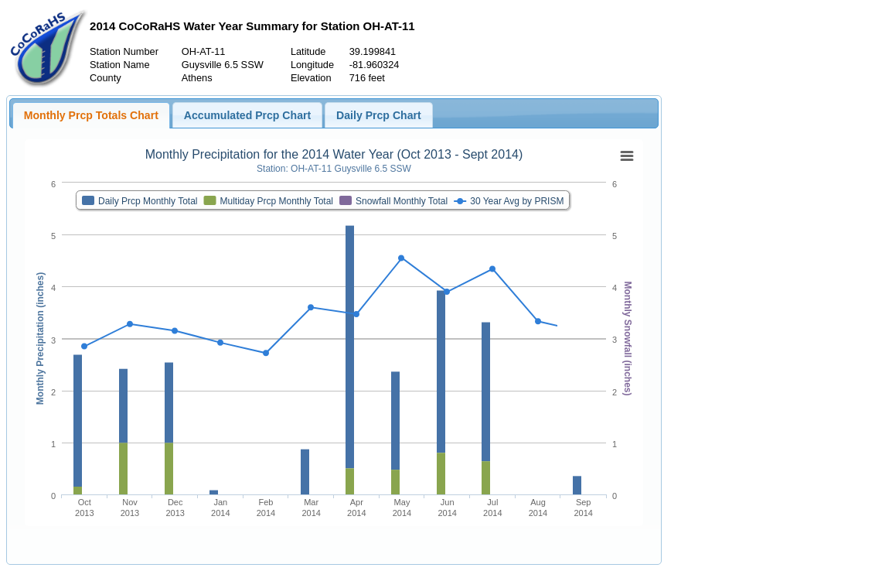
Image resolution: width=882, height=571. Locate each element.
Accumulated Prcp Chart (247, 115)
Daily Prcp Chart (378, 115)
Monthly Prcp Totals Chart (91, 115)
